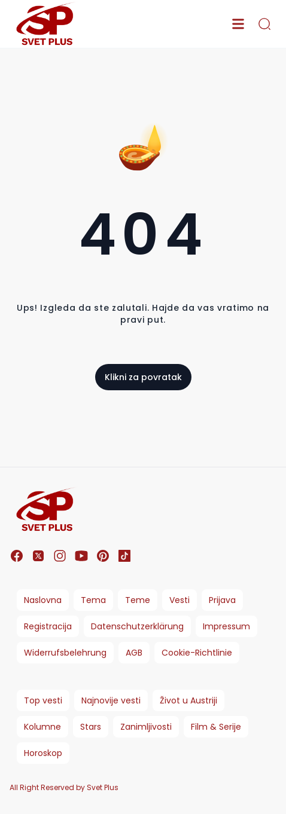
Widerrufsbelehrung (65, 653)
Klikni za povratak (143, 377)
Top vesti (43, 700)
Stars (90, 727)
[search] (264, 24)
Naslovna (43, 600)
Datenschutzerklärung (137, 626)
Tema (93, 600)
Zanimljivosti (146, 727)
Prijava (222, 600)
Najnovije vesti (111, 700)
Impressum (226, 626)
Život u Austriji (188, 700)
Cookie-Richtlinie (197, 653)
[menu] (238, 24)
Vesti (179, 600)
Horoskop (43, 753)
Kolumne (42, 727)
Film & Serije (216, 727)
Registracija (48, 626)
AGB (134, 653)
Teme (137, 600)
